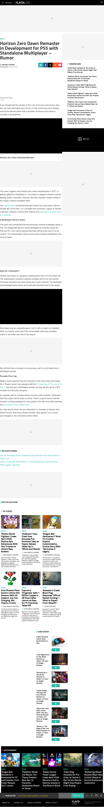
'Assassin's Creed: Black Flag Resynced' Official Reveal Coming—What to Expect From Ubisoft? (82, 87)
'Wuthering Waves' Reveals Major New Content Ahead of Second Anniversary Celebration (93, 777)
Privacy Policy (51, 803)
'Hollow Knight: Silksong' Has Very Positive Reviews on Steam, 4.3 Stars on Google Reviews (43, 697)
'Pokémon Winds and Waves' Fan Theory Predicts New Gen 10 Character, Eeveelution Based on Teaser (82, 78)
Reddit (55, 65)
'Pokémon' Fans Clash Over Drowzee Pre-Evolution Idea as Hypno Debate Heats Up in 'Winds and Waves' (82, 104)
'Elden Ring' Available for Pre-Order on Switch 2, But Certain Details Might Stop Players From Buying (82, 70)
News (2, 39)
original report (9, 206)
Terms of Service (34, 803)
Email (40, 65)
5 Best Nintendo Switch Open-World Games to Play (43, 643)
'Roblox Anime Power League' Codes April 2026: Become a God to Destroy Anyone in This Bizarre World (51, 779)
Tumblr (101, 795)
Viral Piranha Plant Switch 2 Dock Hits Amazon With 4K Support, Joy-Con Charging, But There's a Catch (81, 121)
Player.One (24, 2)
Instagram (96, 795)
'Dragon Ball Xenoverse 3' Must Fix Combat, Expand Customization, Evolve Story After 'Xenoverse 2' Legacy (81, 112)
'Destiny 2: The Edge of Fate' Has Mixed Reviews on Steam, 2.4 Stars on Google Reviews (43, 733)
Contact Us (18, 803)
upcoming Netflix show (16, 405)
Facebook (45, 65)
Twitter (50, 65)
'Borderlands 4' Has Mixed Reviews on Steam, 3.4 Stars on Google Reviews (43, 679)
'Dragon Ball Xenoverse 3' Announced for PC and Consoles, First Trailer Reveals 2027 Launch (10, 779)
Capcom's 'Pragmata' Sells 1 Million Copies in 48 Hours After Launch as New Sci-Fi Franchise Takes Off (30, 598)
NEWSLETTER (11, 795)
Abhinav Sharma (8, 65)
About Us (6, 803)
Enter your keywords (102, 2)
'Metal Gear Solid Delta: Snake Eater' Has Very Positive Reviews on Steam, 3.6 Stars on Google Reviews (43, 715)
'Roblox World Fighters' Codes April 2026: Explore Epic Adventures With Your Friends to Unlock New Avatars (83, 95)
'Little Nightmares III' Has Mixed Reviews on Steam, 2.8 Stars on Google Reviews (43, 661)
